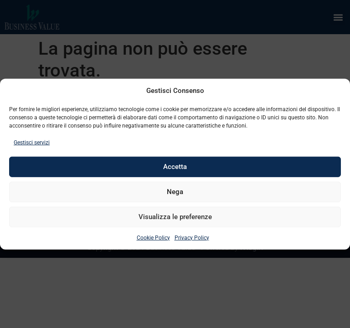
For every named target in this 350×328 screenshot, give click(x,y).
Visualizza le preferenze (175, 217)
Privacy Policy (192, 237)
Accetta (175, 167)
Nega (175, 192)
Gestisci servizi (32, 142)
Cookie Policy (153, 237)
